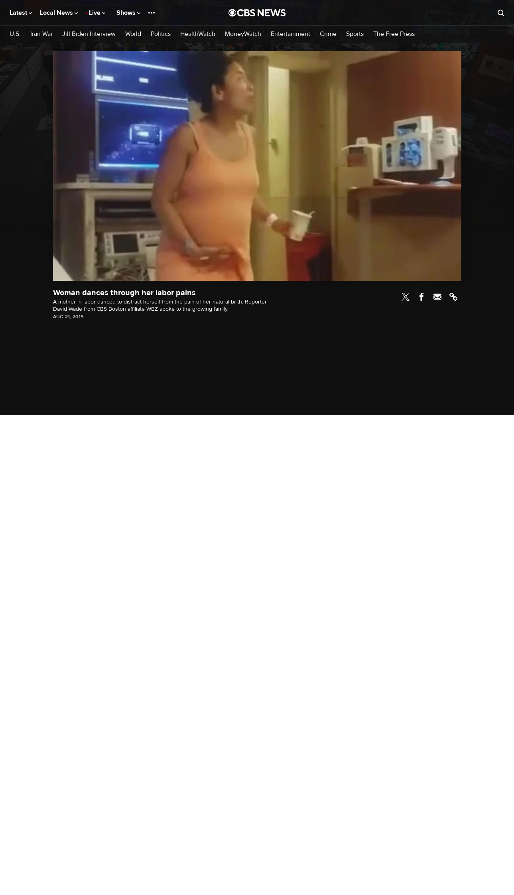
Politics (161, 34)
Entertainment (290, 34)
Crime (328, 34)
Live (97, 13)
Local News (59, 13)
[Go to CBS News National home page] (257, 13)
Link (453, 297)
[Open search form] (500, 12)
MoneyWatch (243, 34)
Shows (128, 13)
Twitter (406, 297)
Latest (21, 13)
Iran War (41, 34)
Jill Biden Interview (89, 34)
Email (437, 297)
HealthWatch (197, 34)
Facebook (421, 297)
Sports (355, 34)
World (133, 34)
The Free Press (394, 34)
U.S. (15, 34)
